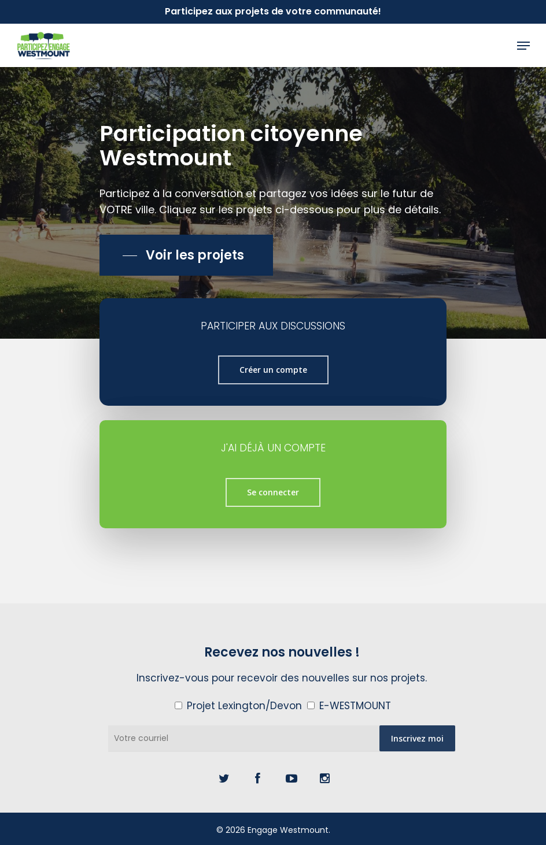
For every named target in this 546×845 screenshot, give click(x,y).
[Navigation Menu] (523, 45)
